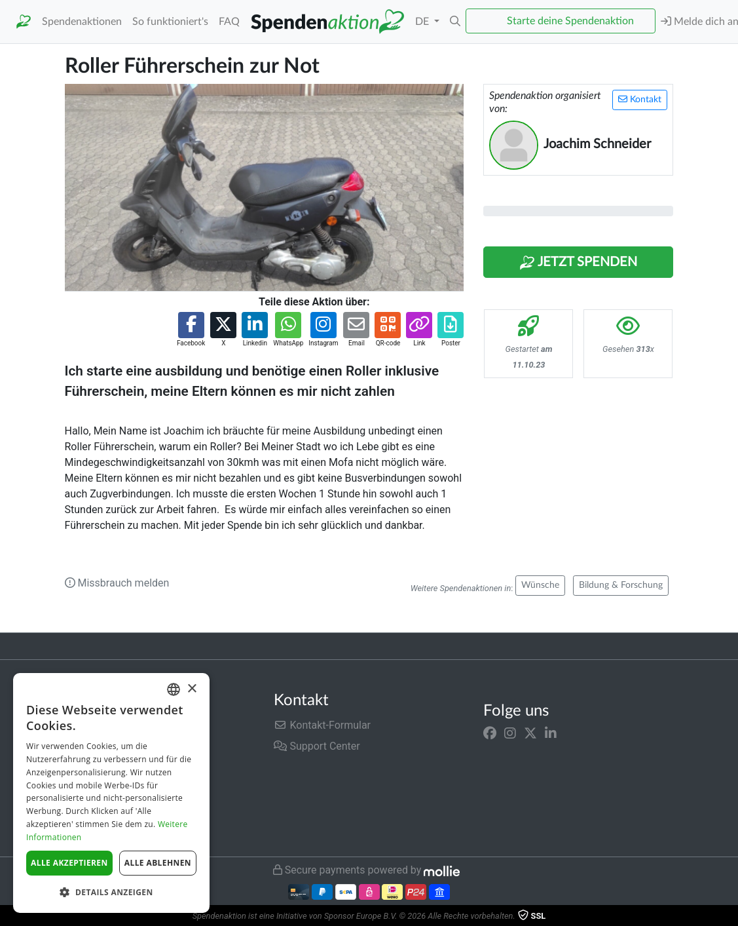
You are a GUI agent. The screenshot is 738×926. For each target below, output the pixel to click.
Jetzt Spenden (578, 263)
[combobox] (173, 689)
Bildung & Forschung (621, 585)
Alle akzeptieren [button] (69, 862)
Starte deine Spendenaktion (570, 21)
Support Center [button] (317, 746)
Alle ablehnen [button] (157, 862)
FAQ (229, 21)
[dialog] (111, 793)
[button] (455, 22)
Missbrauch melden (117, 583)
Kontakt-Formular (322, 725)
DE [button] (423, 21)
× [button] (191, 689)
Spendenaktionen (82, 21)
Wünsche (540, 585)
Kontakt (639, 99)
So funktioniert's (170, 21)
